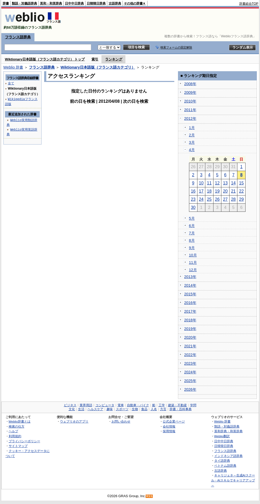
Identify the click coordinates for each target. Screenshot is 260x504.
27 (225, 199)
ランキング (113, 59)
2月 (192, 135)
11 (209, 183)
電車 (121, 405)
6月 (192, 226)
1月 (192, 128)
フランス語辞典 (18, 37)
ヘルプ (13, 431)
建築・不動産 (177, 405)
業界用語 (86, 405)
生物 (135, 409)
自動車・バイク (138, 405)
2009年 (190, 92)
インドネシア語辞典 (228, 455)
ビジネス (70, 405)
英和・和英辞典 (51, 3)
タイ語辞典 (222, 460)
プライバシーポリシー (24, 441)
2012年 (190, 118)
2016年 (190, 303)
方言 (163, 409)
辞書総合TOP (248, 4)
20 (225, 191)
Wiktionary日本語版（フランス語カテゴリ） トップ (45, 59)
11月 (193, 262)
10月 (193, 255)
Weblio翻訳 (222, 436)
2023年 (190, 363)
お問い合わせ (120, 421)
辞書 (6, 3)
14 (233, 183)
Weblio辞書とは (19, 421)
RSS (149, 496)
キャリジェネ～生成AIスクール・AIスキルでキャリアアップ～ (233, 480)
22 (241, 191)
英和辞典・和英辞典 (228, 431)
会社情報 (169, 426)
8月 (192, 240)
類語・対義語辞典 (24, 3)
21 (233, 191)
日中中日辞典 (74, 3)
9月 (192, 248)
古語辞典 (115, 3)
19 (217, 191)
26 (217, 199)
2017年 (190, 311)
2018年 (190, 320)
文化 (72, 409)
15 (241, 183)
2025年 (190, 381)
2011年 (190, 110)
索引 (94, 59)
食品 (144, 409)
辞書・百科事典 (181, 409)
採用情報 (169, 431)
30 (193, 207)
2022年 (190, 355)
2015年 (190, 294)
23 (193, 199)
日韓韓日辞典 (96, 3)
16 (193, 191)
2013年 (190, 277)
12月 (193, 270)
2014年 (190, 285)
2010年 (190, 101)
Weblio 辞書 (13, 67)
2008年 (190, 84)
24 (201, 199)
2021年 (190, 346)
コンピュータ (104, 405)
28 (233, 199)
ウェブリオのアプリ (74, 421)
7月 (192, 233)
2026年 (190, 389)
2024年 (190, 372)
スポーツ (122, 409)
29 (241, 199)
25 (209, 199)
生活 (81, 409)
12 (217, 183)
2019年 (190, 329)
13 (225, 183)
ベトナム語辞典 (225, 465)
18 (209, 191)
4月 (192, 150)
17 (201, 191)
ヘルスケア (95, 409)
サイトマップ (18, 446)
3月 (192, 142)
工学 (162, 405)
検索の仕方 (16, 426)
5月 (192, 218)
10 (201, 183)
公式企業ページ (174, 421)
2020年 (190, 337)
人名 (154, 409)
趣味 (109, 409)
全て (11, 83)
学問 (193, 405)
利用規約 (15, 436)
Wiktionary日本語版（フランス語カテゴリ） (97, 67)
